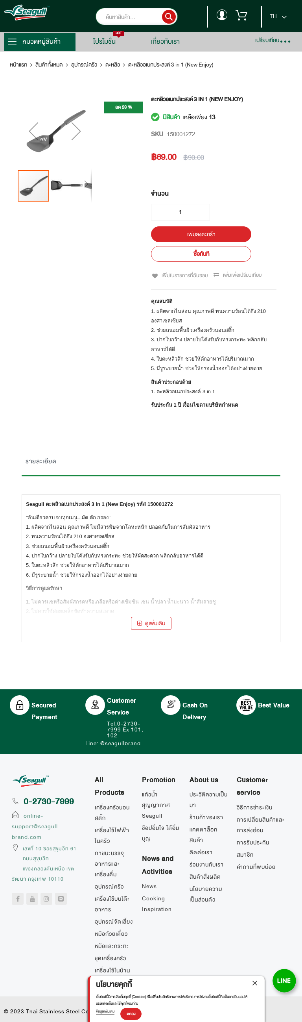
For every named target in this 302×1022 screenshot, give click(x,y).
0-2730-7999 (49, 801)
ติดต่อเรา (201, 852)
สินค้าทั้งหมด (49, 64)
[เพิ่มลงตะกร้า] (201, 234)
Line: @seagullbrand (113, 742)
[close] (255, 984)
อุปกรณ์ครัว (84, 64)
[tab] (151, 463)
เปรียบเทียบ (267, 40)
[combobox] (148, 16)
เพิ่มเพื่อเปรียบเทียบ (241, 275)
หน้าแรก (18, 64)
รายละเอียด (41, 460)
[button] (33, 141)
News (149, 885)
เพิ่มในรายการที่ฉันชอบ (183, 275)
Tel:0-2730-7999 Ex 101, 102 (125, 728)
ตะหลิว (112, 64)
